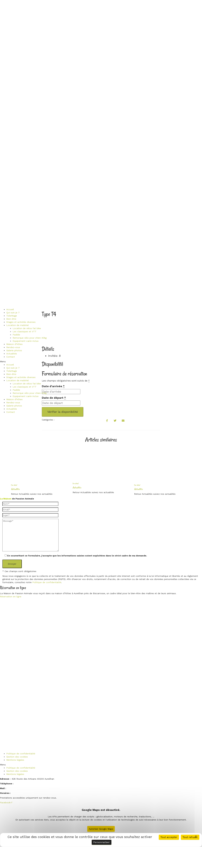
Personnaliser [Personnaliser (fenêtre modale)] (101, 842)
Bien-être (11, 319)
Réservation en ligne (10, 596)
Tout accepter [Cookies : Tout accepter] (168, 837)
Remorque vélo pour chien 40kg (30, 338)
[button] (23, 361)
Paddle (16, 334)
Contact (10, 356)
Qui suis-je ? (13, 312)
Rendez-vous (13, 347)
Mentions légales (15, 760)
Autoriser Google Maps (101, 829)
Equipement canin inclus (26, 341)
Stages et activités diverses (21, 322)
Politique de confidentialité (46, 582)
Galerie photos (14, 350)
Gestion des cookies (17, 756)
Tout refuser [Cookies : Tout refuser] (190, 837)
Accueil (10, 309)
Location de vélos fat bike (27, 328)
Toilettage (11, 315)
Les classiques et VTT (24, 331)
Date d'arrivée (53, 386)
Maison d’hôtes (14, 344)
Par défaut (14, 485)
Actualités (11, 353)
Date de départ (54, 398)
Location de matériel (17, 325)
